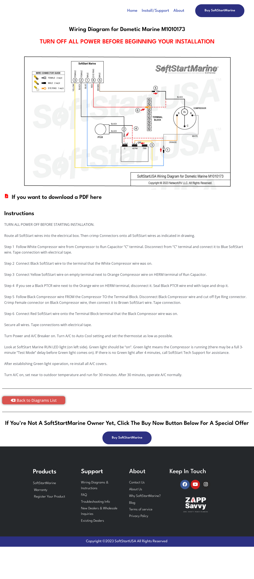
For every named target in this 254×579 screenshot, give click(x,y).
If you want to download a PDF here (57, 197)
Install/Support (155, 11)
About (178, 11)
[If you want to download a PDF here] (6, 196)
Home (132, 11)
